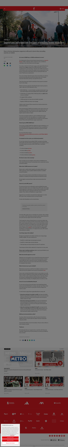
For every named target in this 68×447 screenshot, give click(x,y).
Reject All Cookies (10, 442)
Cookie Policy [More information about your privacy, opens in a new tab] (12, 437)
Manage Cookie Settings (10, 445)
